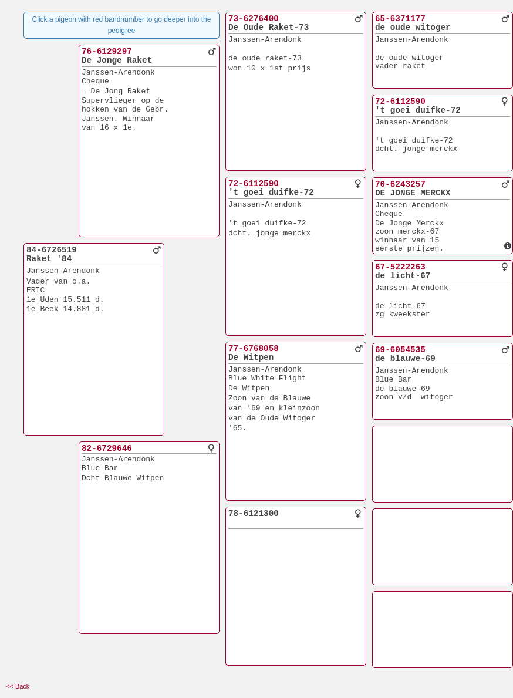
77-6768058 (253, 348)
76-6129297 (107, 51)
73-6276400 (253, 18)
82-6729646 (107, 448)
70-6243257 (400, 184)
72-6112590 (253, 183)
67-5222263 (400, 267)
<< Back (17, 686)
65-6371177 (400, 18)
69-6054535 (400, 350)
